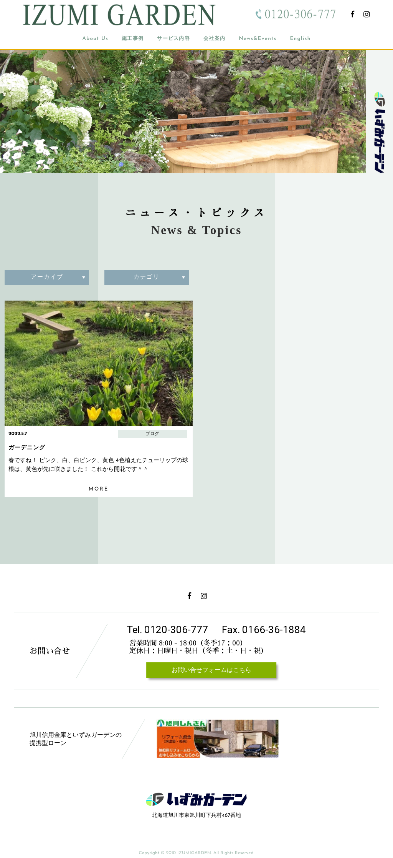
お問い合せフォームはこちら (211, 670)
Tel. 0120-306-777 (167, 629)
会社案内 (214, 38)
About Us (95, 38)
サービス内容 (173, 38)
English (300, 38)
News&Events (257, 38)
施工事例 (133, 38)
